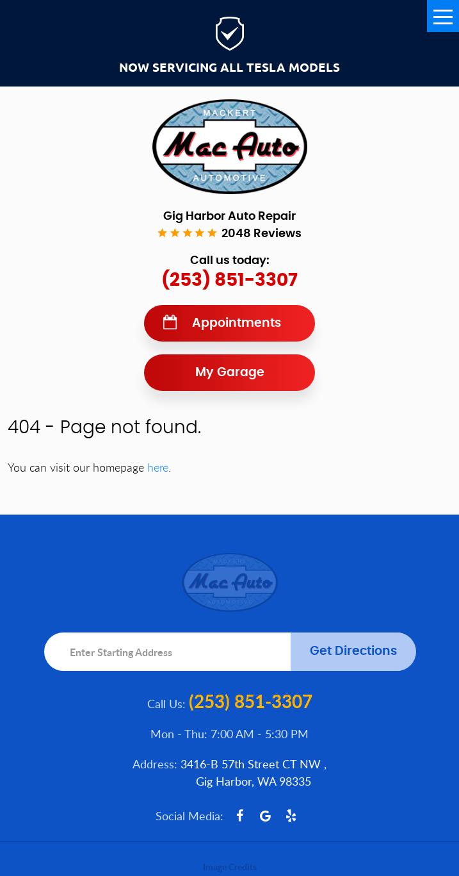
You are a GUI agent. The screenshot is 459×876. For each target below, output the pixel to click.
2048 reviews (261, 234)
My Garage (229, 373)
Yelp (290, 816)
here (157, 467)
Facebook (239, 816)
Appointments (236, 323)
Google (265, 816)
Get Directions (353, 651)
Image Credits (230, 867)
